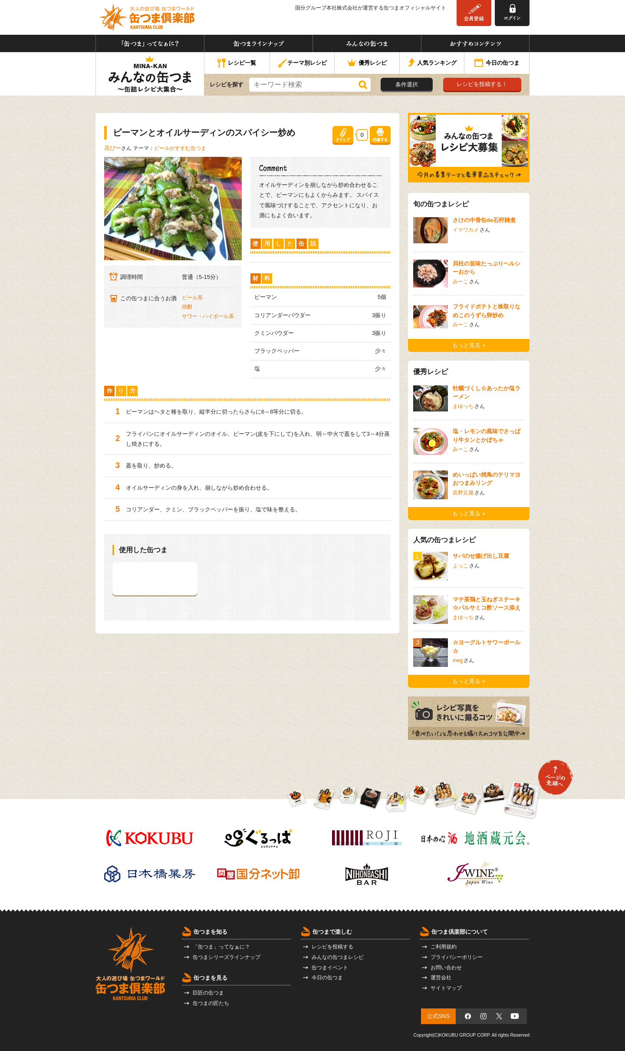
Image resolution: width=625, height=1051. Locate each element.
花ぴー (112, 148)
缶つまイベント (330, 968)
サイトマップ (446, 988)
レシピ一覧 (236, 63)
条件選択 (406, 84)
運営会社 (441, 978)
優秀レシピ (367, 63)
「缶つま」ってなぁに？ (150, 43)
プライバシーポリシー (457, 957)
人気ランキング (432, 63)
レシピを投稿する (332, 947)
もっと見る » (468, 345)
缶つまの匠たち (211, 1003)
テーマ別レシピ (302, 63)
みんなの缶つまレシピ (338, 957)
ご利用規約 (444, 947)
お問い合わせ (446, 968)
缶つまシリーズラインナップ (226, 957)
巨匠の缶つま (208, 993)
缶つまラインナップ (258, 43)
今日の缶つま (497, 63)
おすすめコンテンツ (475, 43)
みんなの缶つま (367, 43)
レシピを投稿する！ (482, 84)
